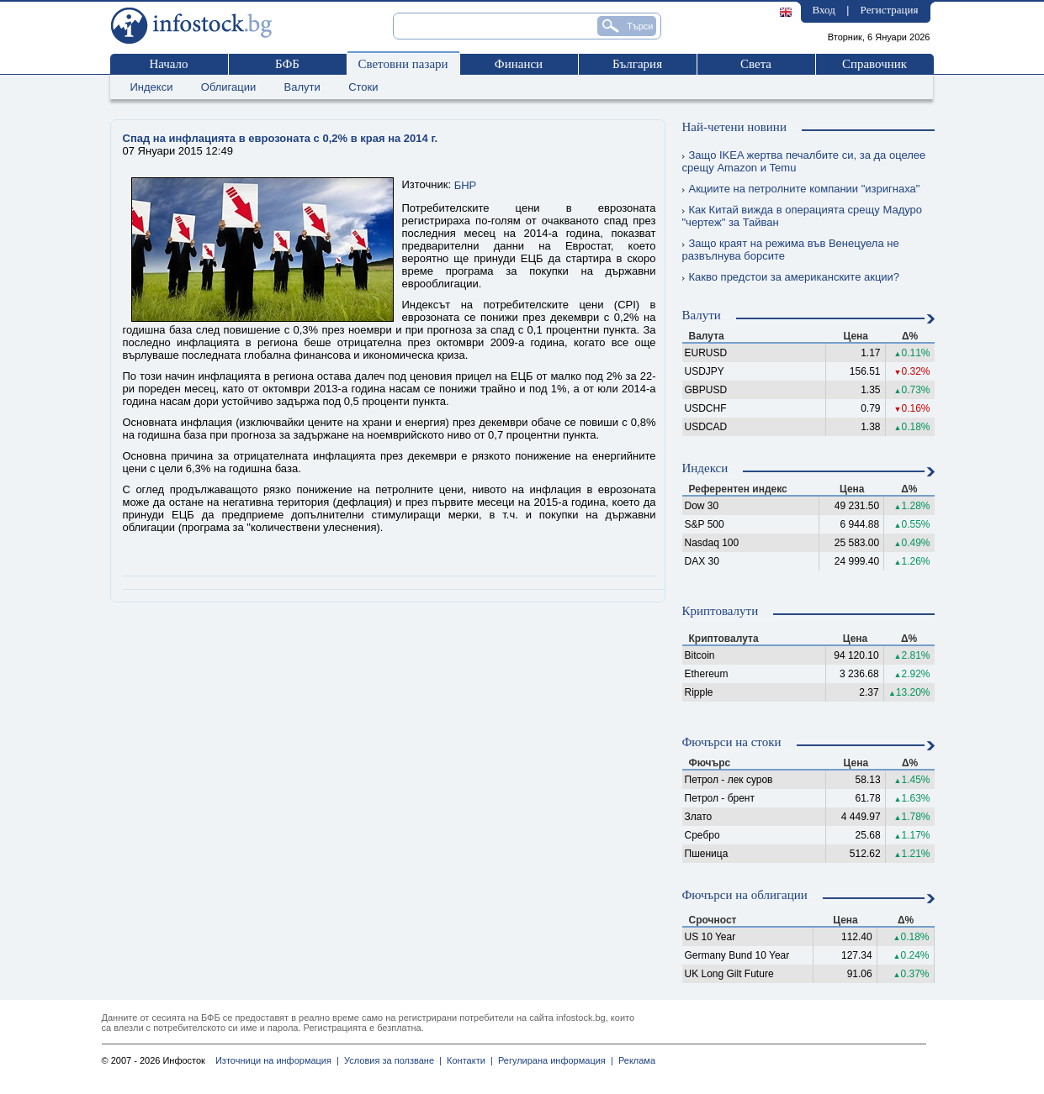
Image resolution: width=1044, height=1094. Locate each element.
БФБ (287, 64)
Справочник (874, 64)
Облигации (228, 87)
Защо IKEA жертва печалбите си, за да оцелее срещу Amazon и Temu (804, 161)
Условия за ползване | (390, 1060)
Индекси (151, 87)
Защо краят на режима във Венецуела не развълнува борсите (790, 249)
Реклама (634, 1060)
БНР (465, 185)
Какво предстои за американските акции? (791, 277)
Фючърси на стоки (732, 742)
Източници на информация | (277, 1060)
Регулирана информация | (553, 1060)
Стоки (363, 87)
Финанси (519, 64)
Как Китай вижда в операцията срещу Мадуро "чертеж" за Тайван (802, 216)
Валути (302, 87)
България (637, 64)
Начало (168, 64)
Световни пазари (403, 64)
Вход (824, 9)
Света (755, 64)
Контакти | (467, 1060)
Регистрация (890, 9)
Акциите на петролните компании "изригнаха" (801, 188)
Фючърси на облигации (745, 895)
